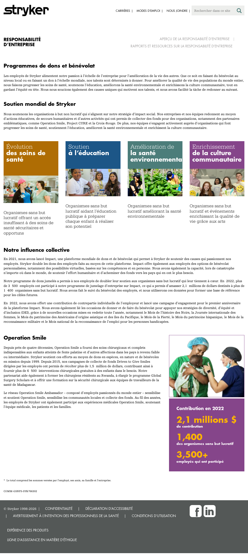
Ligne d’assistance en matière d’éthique (42, 540)
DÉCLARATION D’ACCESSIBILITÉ (109, 508)
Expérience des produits (27, 530)
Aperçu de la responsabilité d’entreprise (195, 39)
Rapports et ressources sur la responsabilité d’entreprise (181, 46)
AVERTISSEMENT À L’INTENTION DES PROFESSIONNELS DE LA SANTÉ (66, 515)
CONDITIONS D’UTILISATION (154, 515)
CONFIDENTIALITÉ (59, 508)
